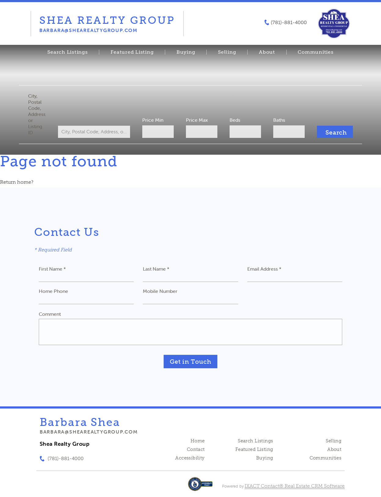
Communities (315, 52)
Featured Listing (132, 52)
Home (198, 441)
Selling (227, 52)
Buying (185, 52)
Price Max (197, 120)
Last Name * (156, 269)
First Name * (52, 269)
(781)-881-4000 (289, 22)
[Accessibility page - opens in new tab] (200, 487)
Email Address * (264, 269)
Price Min (152, 120)
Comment (50, 314)
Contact (196, 449)
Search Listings (67, 52)
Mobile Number (160, 291)
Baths (279, 120)
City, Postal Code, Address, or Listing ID (37, 114)
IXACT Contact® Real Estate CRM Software (295, 486)
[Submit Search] (335, 132)
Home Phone (53, 291)
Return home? (16, 182)
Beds (235, 120)
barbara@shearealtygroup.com (89, 432)
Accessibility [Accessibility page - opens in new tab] (190, 458)
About (267, 52)
